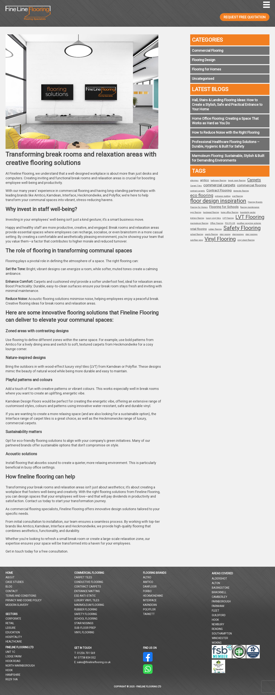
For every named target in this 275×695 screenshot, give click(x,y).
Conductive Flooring (88, 581)
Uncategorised (203, 79)
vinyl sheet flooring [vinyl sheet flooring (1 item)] (246, 240)
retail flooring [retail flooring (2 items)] (198, 229)
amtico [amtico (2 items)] (204, 180)
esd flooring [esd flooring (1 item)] (237, 196)
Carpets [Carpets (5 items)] (254, 180)
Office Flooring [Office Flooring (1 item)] (216, 223)
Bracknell (219, 592)
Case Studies (15, 581)
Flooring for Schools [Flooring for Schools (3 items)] (224, 207)
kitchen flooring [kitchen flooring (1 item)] (197, 218)
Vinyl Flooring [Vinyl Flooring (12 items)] (220, 239)
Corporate (13, 618)
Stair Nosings (83, 623)
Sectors (12, 614)
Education (13, 632)
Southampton (222, 633)
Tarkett (149, 614)
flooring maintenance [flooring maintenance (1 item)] (249, 207)
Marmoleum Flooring (89, 604)
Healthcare (14, 641)
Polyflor (149, 609)
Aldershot (219, 578)
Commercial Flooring (207, 50)
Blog (9, 586)
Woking (217, 642)
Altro (147, 577)
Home (9, 572)
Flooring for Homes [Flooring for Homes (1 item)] (199, 207)
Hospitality (14, 636)
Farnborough (221, 601)
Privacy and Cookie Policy (24, 600)
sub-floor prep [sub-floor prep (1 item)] (196, 240)
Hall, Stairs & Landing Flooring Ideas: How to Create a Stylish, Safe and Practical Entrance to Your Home (227, 104)
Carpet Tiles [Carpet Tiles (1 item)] (196, 185)
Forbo (147, 591)
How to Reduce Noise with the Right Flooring (225, 132)
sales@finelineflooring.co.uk (94, 662)
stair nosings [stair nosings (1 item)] (251, 234)
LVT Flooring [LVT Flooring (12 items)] (249, 217)
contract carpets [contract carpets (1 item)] (197, 191)
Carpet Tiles (83, 577)
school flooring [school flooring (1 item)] (196, 234)
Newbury (218, 624)
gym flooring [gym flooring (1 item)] (195, 212)
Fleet (215, 610)
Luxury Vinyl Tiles (86, 600)
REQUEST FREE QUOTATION (245, 17)
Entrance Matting (87, 591)
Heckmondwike (153, 595)
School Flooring (85, 618)
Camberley (219, 596)
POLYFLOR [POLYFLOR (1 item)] (230, 223)
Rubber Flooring (85, 609)
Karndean (150, 604)
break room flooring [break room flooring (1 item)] (237, 180)
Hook (215, 619)
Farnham (218, 606)
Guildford (219, 615)
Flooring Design (203, 60)
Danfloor (150, 586)
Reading (217, 628)
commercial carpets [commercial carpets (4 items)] (219, 185)
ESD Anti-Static (85, 595)
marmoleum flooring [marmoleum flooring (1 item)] (199, 223)
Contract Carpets (87, 586)
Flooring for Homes (206, 69)
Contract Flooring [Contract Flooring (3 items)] (219, 190)
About (10, 577)
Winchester (220, 638)
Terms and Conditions (21, 595)
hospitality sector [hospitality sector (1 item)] (248, 212)
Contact (12, 591)
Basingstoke (221, 587)
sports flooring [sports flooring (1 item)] (211, 234)
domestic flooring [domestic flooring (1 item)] (241, 191)
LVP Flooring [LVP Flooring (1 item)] (228, 218)
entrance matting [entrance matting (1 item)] (223, 196)
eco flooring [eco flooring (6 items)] (201, 195)
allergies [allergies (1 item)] (194, 180)
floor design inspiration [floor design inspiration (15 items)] (218, 201)
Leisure (11, 627)
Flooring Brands (154, 572)
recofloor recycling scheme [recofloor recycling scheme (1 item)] (249, 223)
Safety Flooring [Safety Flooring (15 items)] (242, 228)
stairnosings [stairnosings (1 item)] (238, 234)
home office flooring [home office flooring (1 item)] (229, 212)
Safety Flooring (85, 614)
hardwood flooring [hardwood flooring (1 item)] (211, 212)
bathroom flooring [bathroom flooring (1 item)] (218, 180)
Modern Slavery (17, 604)
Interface (150, 600)
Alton (216, 583)
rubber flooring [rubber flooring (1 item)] (215, 229)
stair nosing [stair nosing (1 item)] (225, 234)
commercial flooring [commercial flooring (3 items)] (251, 185)
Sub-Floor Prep (85, 627)
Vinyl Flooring (84, 632)
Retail (10, 623)
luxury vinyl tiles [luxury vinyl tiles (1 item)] (213, 218)
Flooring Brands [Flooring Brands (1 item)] (255, 202)
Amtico (148, 581)
